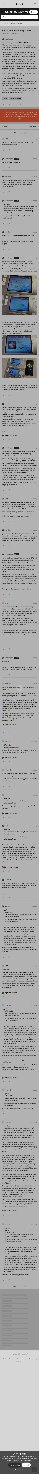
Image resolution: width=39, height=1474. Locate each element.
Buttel (6, 603)
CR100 (5, 98)
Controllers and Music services (13, 23)
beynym (7, 741)
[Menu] (3, 4)
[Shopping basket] (35, 4)
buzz (6, 139)
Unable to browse (15, 98)
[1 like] (9, 435)
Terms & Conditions (9, 1359)
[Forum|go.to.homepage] (15, 12)
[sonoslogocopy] (19, 4)
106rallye (8, 176)
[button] (2, 12)
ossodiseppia (9, 39)
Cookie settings (22, 1359)
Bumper (7, 906)
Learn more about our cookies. (22, 1460)
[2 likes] (10, 867)
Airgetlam (8, 404)
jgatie (7, 826)
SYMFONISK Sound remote (13, 1196)
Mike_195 (8, 683)
